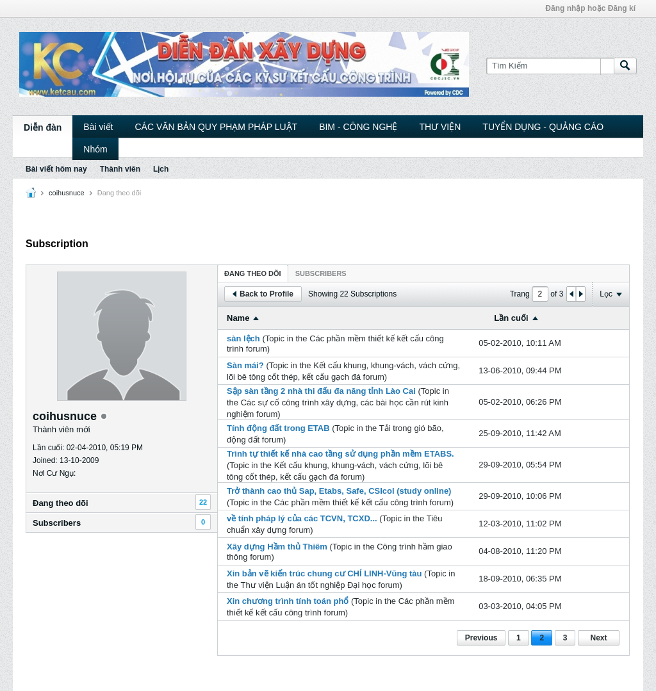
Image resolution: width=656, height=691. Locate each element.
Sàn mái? (245, 365)
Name (238, 318)
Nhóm (95, 149)
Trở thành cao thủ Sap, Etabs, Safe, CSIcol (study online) (339, 491)
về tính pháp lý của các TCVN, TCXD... (302, 518)
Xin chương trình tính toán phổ (287, 601)
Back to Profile (263, 293)
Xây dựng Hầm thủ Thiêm (277, 546)
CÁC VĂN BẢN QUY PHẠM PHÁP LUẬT (216, 127)
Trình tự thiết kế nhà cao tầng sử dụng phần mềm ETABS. (340, 454)
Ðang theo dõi (60, 503)
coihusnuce (67, 193)
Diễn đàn (43, 127)
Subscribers (57, 523)
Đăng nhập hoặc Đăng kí (590, 8)
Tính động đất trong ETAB (278, 428)
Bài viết (98, 127)
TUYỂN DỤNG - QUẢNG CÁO (542, 127)
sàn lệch (243, 338)
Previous (481, 637)
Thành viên (120, 169)
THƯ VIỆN (440, 127)
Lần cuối (511, 318)
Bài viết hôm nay (56, 169)
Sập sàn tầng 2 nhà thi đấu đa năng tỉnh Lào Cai (321, 391)
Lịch (160, 169)
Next (598, 637)
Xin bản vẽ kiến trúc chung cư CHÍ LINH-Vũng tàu (324, 573)
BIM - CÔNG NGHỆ (358, 127)
